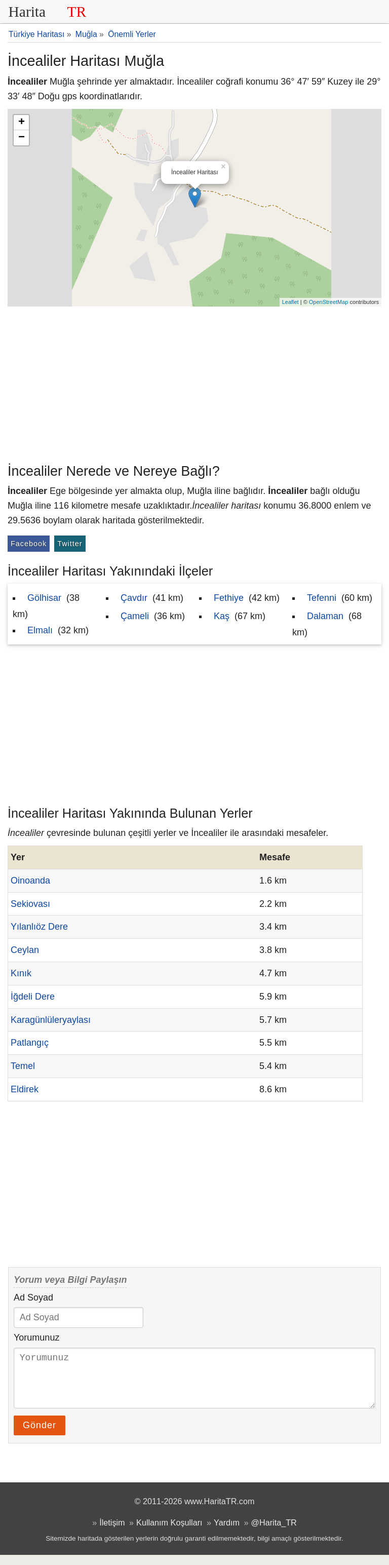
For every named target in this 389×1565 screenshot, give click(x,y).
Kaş (221, 616)
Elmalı (40, 630)
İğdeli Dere (33, 996)
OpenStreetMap (328, 302)
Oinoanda (30, 880)
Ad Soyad (33, 1297)
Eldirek (24, 1089)
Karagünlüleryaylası (51, 1020)
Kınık (21, 973)
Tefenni (321, 598)
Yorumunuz (36, 1337)
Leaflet (290, 302)
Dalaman (325, 616)
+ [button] (21, 122)
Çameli (135, 616)
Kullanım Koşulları (169, 1532)
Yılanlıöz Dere (39, 927)
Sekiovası (30, 904)
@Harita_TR (274, 1532)
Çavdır (134, 598)
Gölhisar (44, 598)
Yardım (227, 1532)
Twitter (69, 544)
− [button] (21, 137)
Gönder (39, 1435)
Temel (23, 1066)
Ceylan (25, 950)
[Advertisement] (194, 382)
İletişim (112, 1532)
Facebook (29, 544)
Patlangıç (30, 1043)
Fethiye (229, 598)
